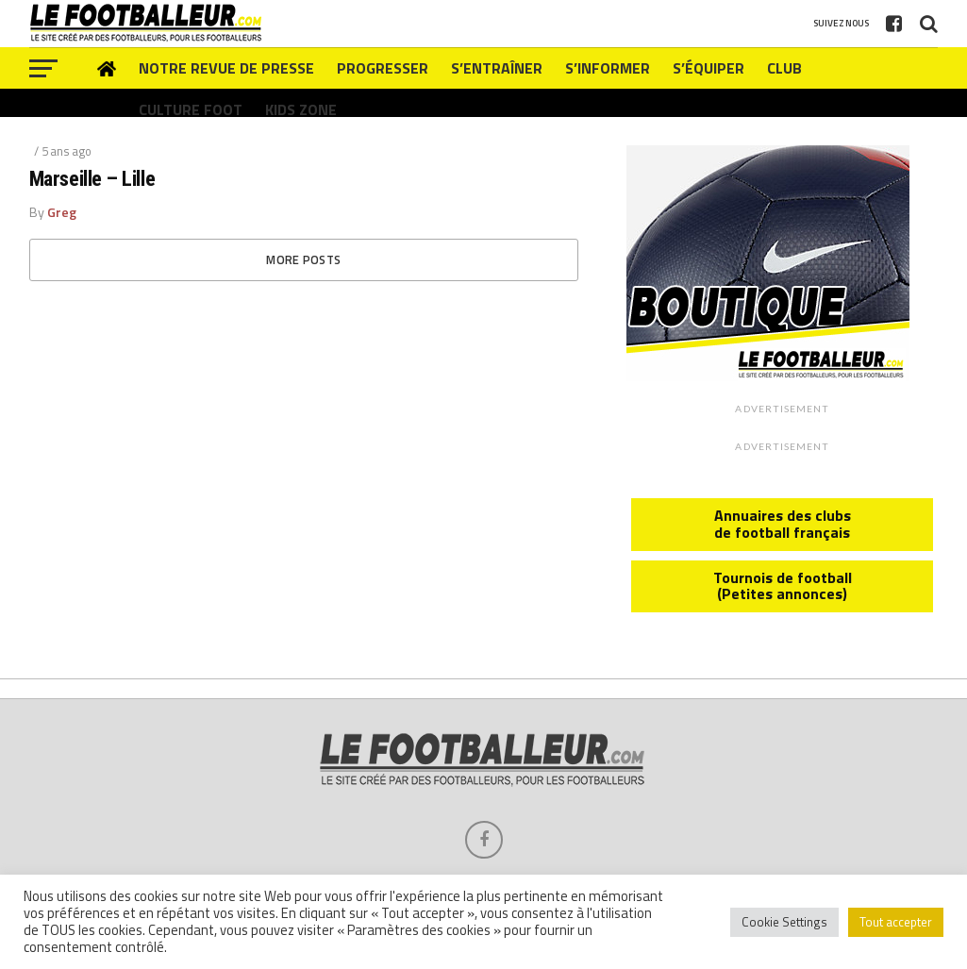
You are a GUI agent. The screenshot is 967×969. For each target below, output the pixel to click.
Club (784, 68)
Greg (61, 212)
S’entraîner (496, 68)
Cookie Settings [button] (784, 921)
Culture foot (190, 109)
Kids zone (301, 109)
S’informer (607, 68)
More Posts (303, 259)
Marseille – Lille (92, 179)
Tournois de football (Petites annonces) (782, 586)
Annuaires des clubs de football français (782, 523)
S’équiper (708, 68)
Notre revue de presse (226, 68)
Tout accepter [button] (895, 921)
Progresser (382, 68)
